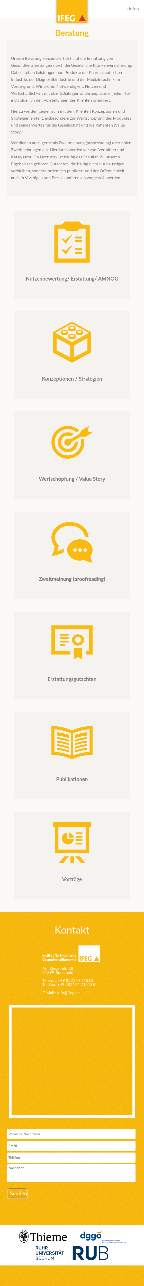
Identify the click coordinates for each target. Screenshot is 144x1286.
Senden (18, 1193)
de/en (133, 8)
